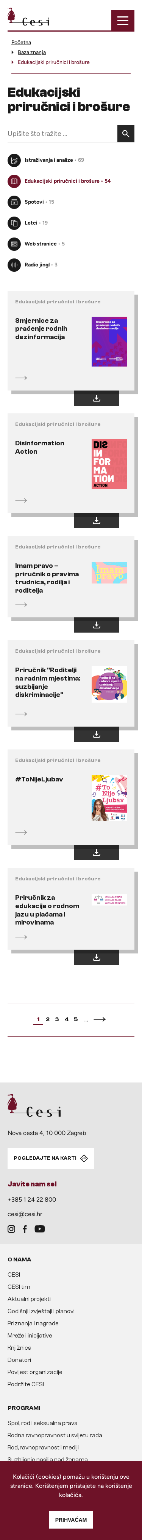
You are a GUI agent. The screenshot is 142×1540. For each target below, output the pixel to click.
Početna (21, 42)
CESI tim (19, 1286)
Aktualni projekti (29, 1299)
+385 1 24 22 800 (32, 1199)
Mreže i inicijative (30, 1335)
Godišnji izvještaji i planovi (41, 1311)
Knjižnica (19, 1347)
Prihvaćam (71, 1520)
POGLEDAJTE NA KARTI (45, 1158)
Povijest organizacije (35, 1372)
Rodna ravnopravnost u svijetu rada (55, 1435)
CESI (14, 1274)
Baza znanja (32, 52)
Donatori (19, 1360)
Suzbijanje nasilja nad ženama (48, 1459)
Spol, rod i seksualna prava (43, 1423)
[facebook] (25, 1229)
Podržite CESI (26, 1384)
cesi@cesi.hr (25, 1214)
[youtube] (39, 1229)
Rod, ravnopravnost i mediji (43, 1447)
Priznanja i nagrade (33, 1323)
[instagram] (11, 1229)
